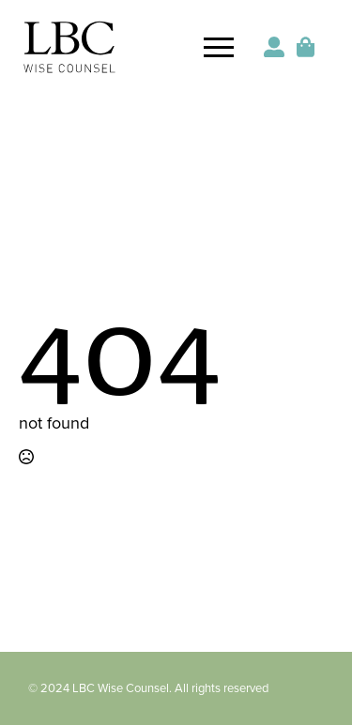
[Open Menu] (219, 47)
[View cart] (306, 46)
